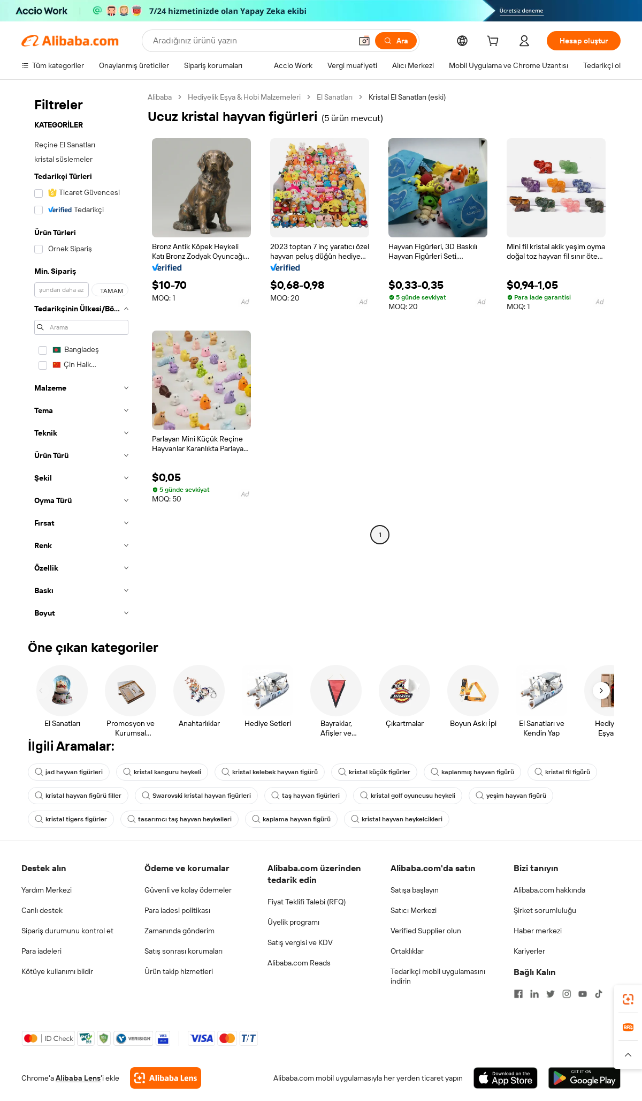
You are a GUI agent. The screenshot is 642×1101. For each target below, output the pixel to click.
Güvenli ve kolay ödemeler (188, 890)
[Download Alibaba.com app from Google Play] (584, 1078)
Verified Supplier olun (426, 930)
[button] (364, 40)
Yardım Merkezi (46, 890)
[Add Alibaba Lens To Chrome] (165, 1078)
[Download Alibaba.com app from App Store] (505, 1078)
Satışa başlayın (415, 890)
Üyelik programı (293, 922)
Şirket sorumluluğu (545, 910)
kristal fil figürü (562, 772)
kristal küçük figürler (374, 772)
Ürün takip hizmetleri (178, 971)
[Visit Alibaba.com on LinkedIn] (534, 994)
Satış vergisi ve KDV (300, 942)
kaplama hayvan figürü (291, 819)
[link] (628, 999)
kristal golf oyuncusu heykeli (407, 795)
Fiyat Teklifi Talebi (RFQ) (307, 901)
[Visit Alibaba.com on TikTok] (598, 994)
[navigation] (81, 358)
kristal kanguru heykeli (162, 772)
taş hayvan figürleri (305, 795)
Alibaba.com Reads (299, 962)
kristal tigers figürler (71, 819)
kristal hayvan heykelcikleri (396, 819)
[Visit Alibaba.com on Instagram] (566, 994)
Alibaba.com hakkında (549, 890)
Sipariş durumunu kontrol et (67, 930)
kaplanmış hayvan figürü (472, 772)
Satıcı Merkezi (414, 910)
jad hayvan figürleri (69, 772)
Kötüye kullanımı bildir (57, 971)
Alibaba (160, 97)
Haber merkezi (538, 930)
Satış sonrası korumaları (183, 951)
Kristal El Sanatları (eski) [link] (407, 97)
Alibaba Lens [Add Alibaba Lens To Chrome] (78, 1078)
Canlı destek (42, 910)
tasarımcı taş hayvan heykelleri (179, 819)
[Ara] (396, 40)
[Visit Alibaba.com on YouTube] (582, 994)
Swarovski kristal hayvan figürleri (196, 795)
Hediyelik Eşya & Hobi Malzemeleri (244, 97)
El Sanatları (335, 97)
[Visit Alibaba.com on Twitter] (550, 994)
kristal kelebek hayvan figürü (269, 772)
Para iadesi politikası (177, 910)
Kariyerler (529, 951)
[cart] (495, 42)
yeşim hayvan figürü (511, 795)
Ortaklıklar (407, 951)
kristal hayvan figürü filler (78, 795)
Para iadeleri (41, 951)
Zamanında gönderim (179, 930)
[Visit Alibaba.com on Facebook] (518, 994)
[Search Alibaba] (251, 41)
